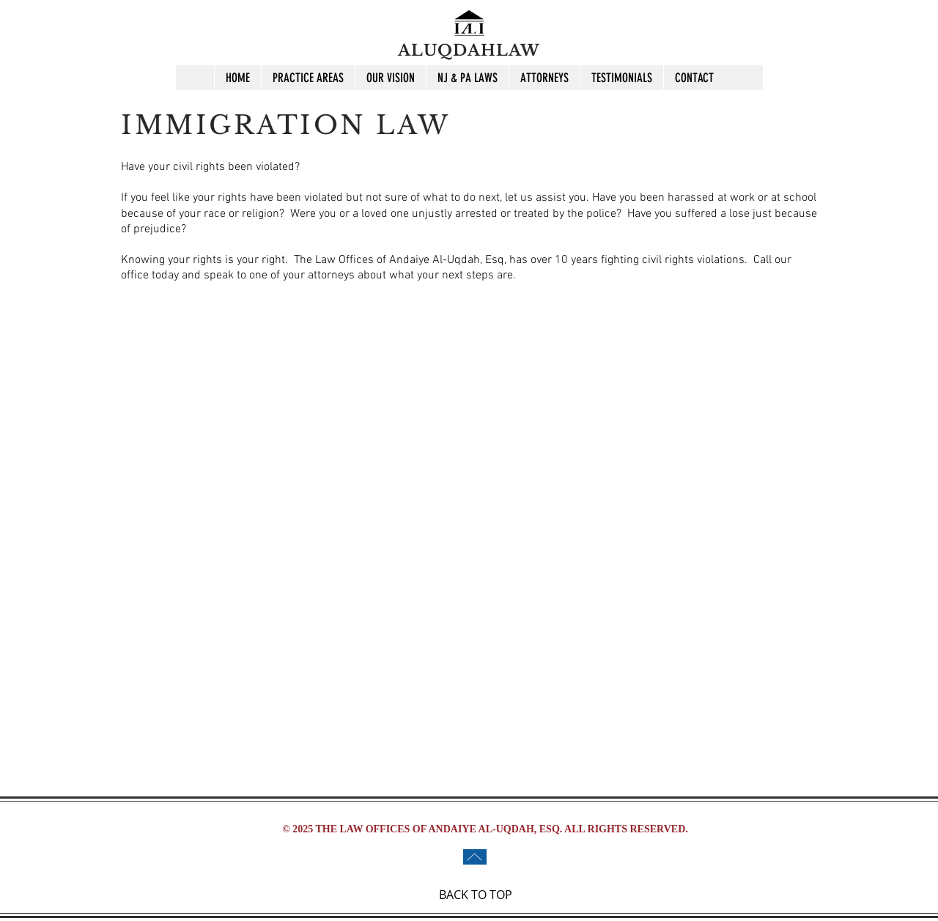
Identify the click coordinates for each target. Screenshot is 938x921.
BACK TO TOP (475, 895)
